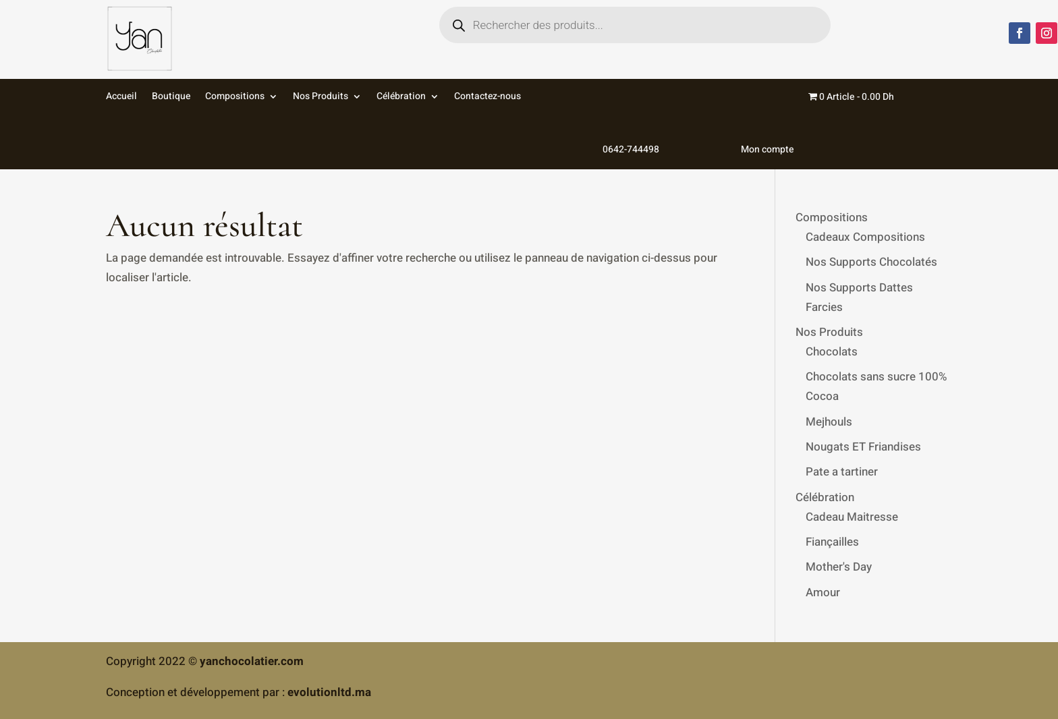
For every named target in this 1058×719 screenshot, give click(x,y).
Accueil (121, 97)
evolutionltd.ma (329, 692)
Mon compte (734, 124)
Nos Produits (320, 97)
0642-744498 (597, 124)
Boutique (171, 97)
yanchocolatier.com (252, 661)
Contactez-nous (487, 97)
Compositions (234, 97)
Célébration (401, 97)
